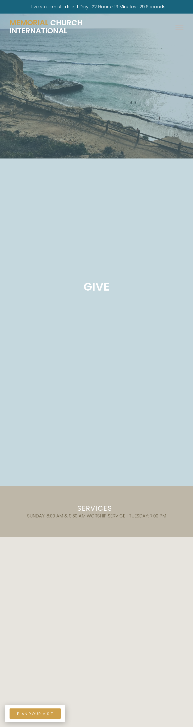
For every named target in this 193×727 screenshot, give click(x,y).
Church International (46, 27)
